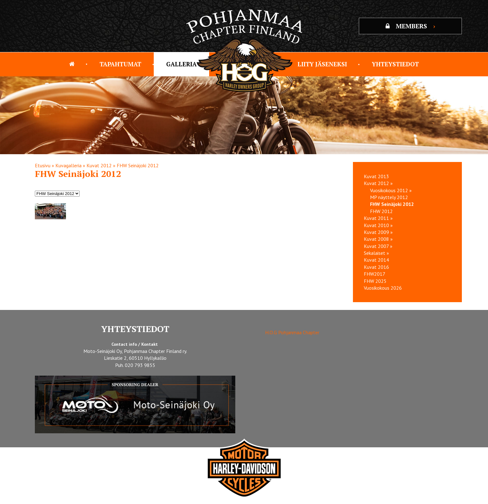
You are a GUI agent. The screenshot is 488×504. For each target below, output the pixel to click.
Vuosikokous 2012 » (391, 190)
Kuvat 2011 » (378, 218)
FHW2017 (374, 274)
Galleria (181, 64)
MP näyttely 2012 (389, 197)
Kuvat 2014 (376, 260)
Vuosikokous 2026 (383, 288)
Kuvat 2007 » (378, 246)
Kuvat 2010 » (378, 225)
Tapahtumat (120, 64)
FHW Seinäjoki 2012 (138, 165)
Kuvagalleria (68, 165)
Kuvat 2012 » (378, 183)
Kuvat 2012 (99, 165)
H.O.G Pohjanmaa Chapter (292, 332)
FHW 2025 (375, 281)
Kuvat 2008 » (378, 239)
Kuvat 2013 (376, 176)
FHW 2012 (381, 211)
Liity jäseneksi (322, 64)
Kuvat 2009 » (378, 232)
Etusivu (42, 165)
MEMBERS (410, 26)
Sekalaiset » (376, 253)
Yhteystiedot (395, 64)
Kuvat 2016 (376, 267)
